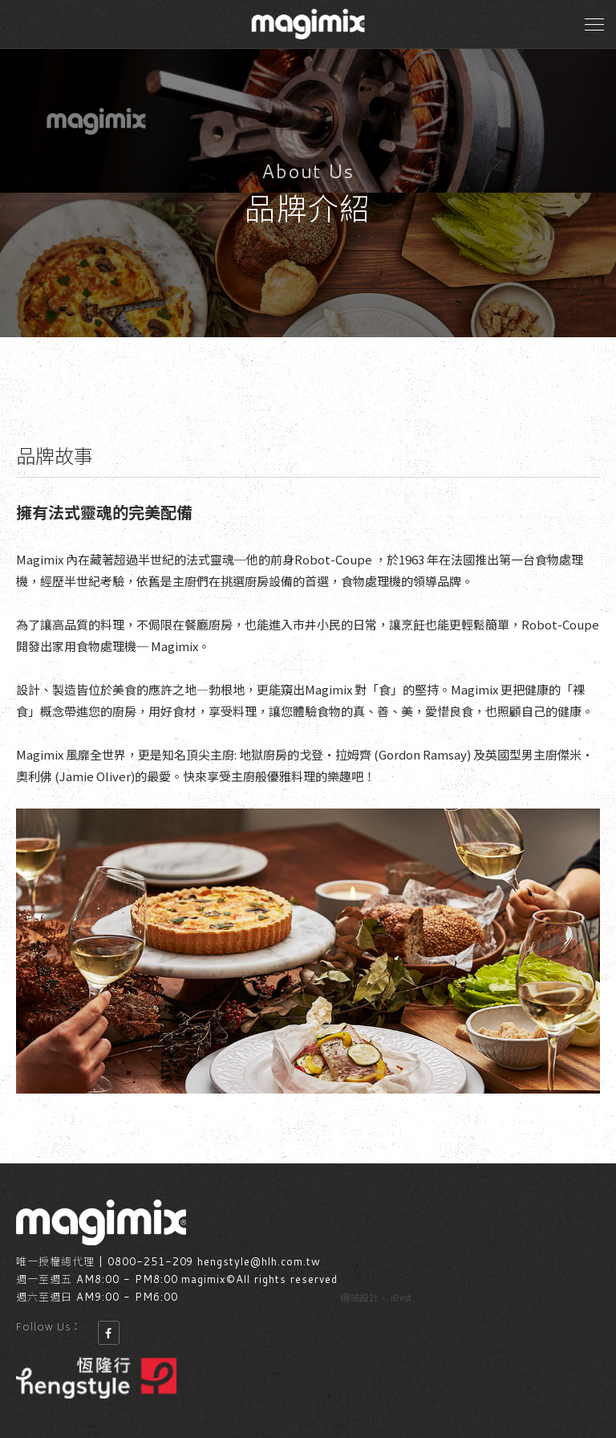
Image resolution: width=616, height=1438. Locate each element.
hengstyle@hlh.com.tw (259, 1261)
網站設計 (359, 1297)
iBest (401, 1297)
